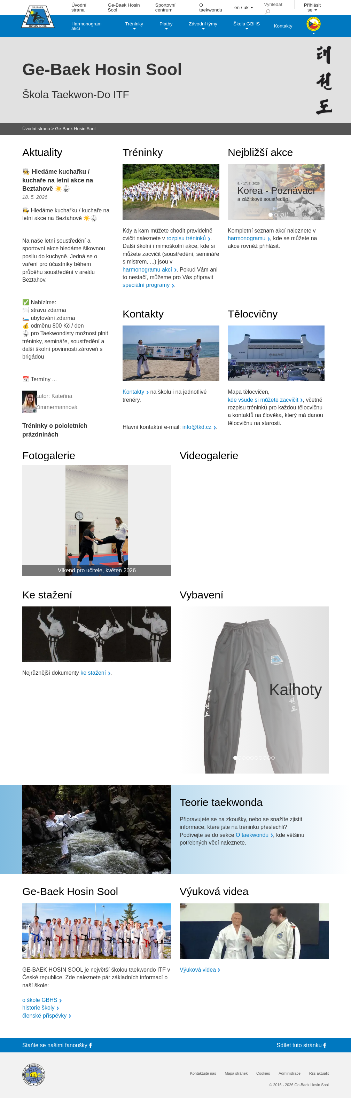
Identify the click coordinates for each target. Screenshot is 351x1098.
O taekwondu (210, 7)
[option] (276, 192)
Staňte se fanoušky (58, 1045)
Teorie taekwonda (221, 802)
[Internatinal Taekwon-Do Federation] (33, 1075)
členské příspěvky (44, 1016)
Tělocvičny (253, 313)
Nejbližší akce (260, 152)
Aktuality (42, 152)
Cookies (263, 1073)
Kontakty (283, 26)
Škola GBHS (246, 25)
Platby (166, 25)
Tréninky (134, 25)
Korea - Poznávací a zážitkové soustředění (276, 193)
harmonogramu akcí (147, 270)
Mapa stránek (236, 1073)
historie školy (38, 1008)
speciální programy (146, 285)
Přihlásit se (312, 7)
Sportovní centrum (165, 7)
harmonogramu (247, 238)
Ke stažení (47, 594)
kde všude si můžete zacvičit (263, 400)
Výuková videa (214, 891)
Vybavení (202, 594)
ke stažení (93, 673)
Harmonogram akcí (86, 26)
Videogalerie (209, 455)
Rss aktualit (319, 1073)
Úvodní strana (78, 7)
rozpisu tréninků (186, 238)
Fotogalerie (48, 455)
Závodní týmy (203, 25)
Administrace (290, 1073)
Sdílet (303, 1045)
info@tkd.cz (197, 427)
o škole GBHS (39, 1000)
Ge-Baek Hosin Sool (124, 7)
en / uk (244, 7)
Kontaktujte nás (203, 1073)
